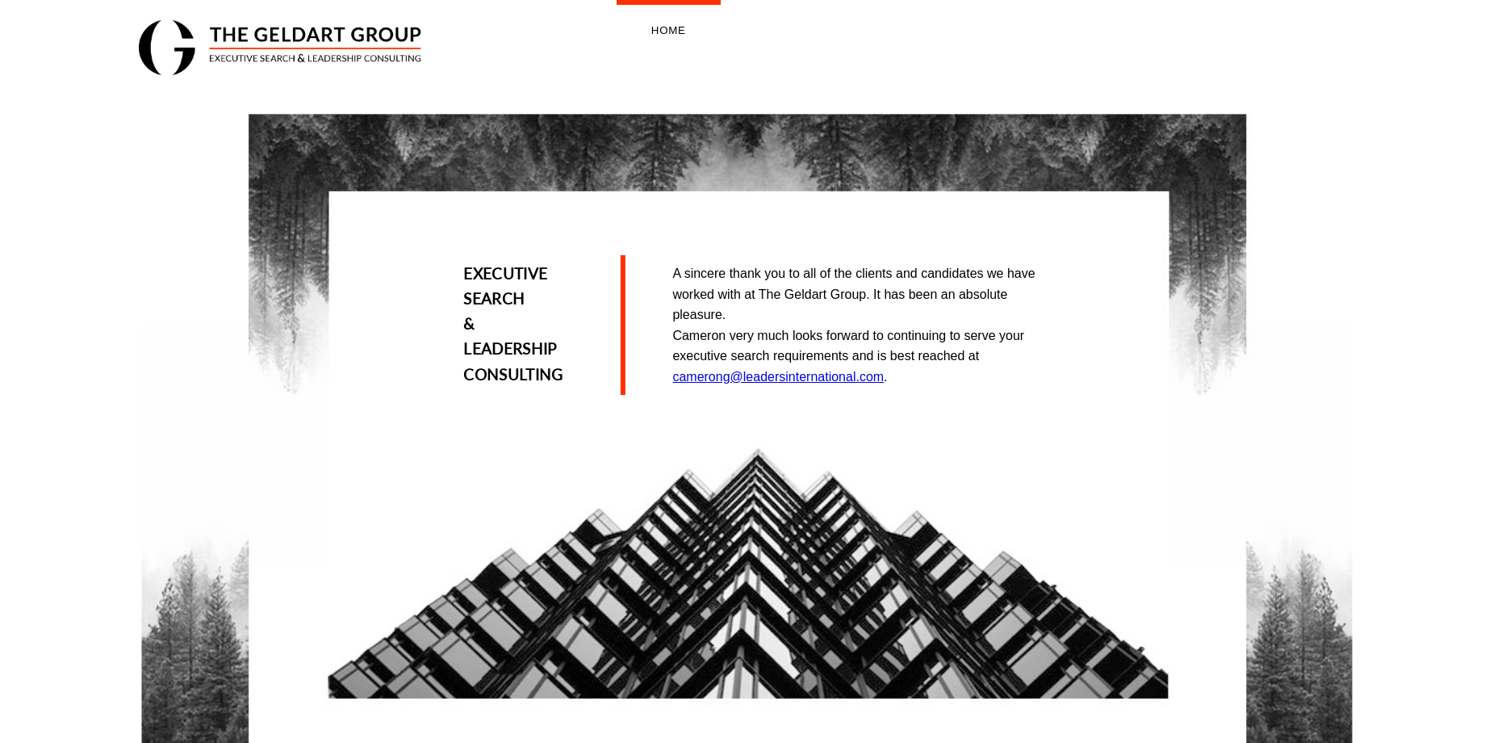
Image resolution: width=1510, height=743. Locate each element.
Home (668, 30)
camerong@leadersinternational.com (778, 377)
